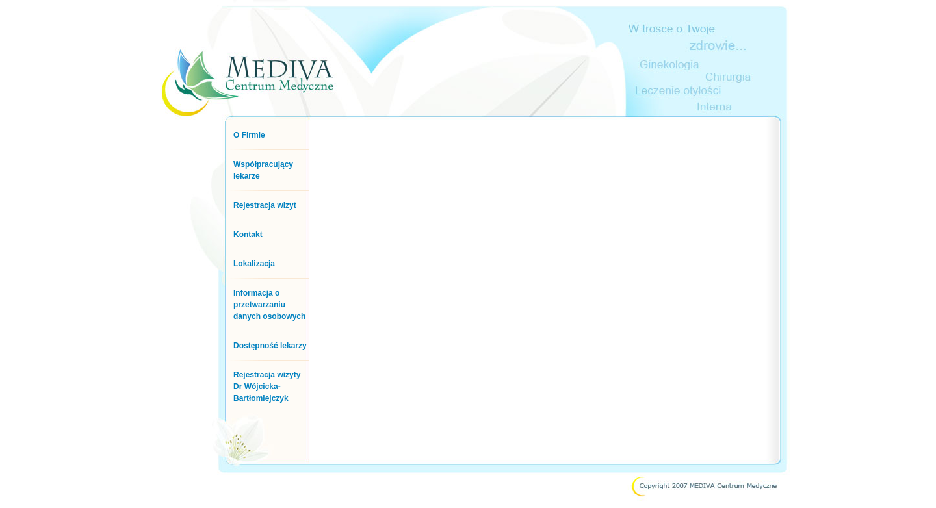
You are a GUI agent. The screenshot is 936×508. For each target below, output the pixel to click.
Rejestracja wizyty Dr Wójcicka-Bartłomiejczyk (266, 386)
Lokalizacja (254, 263)
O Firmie (249, 135)
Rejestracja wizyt (264, 205)
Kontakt (248, 234)
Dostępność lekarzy (270, 345)
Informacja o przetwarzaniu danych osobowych (269, 304)
